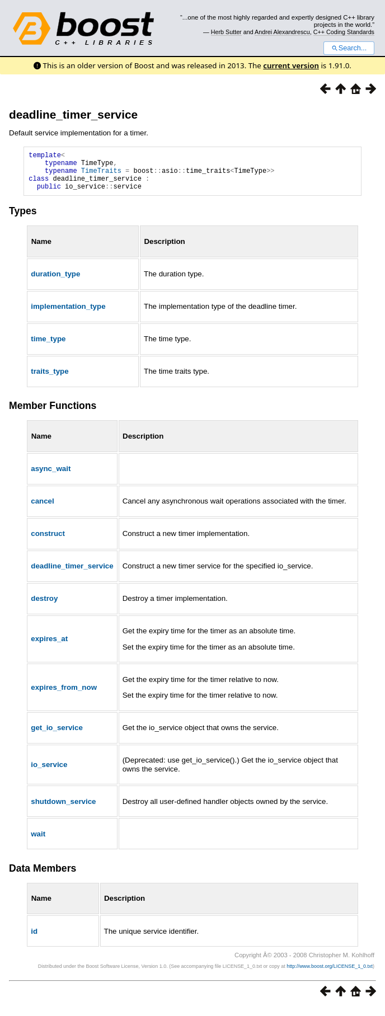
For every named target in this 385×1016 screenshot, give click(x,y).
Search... (349, 48)
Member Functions (52, 414)
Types (23, 219)
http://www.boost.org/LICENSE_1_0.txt (330, 974)
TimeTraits (101, 175)
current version (291, 65)
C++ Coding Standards (343, 32)
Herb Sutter (226, 32)
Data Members (42, 876)
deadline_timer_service (73, 114)
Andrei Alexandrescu (282, 32)
